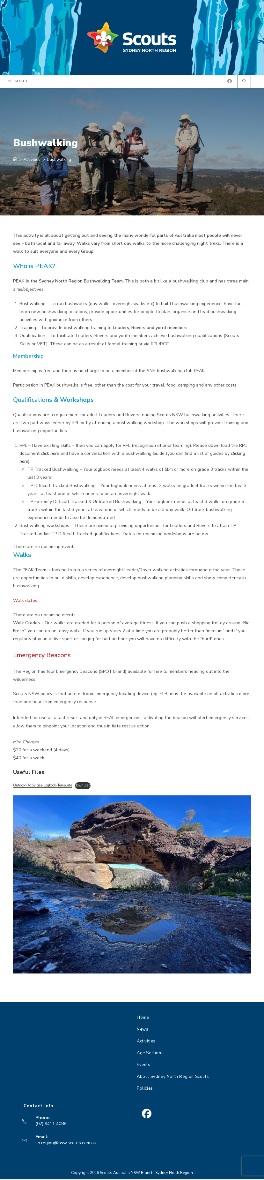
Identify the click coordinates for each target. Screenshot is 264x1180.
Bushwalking (59, 160)
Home (143, 1018)
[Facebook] (146, 1114)
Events (143, 1065)
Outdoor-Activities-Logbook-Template (42, 786)
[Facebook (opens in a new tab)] (229, 81)
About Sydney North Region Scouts (173, 1077)
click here (50, 454)
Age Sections (150, 1053)
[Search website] (244, 82)
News (142, 1030)
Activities (146, 1042)
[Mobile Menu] (18, 81)
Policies (145, 1089)
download (83, 786)
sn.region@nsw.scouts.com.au (65, 1143)
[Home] (15, 160)
